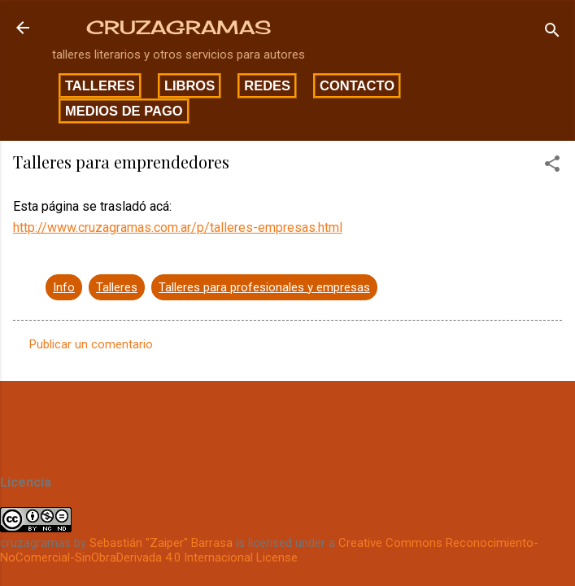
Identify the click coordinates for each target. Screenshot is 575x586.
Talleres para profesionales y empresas (264, 287)
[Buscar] (552, 33)
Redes (267, 85)
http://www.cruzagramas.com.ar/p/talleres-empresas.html (177, 227)
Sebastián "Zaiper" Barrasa (161, 543)
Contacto (357, 85)
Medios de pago (124, 110)
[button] (552, 166)
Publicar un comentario (91, 344)
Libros (189, 85)
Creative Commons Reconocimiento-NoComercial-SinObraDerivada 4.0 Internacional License (269, 550)
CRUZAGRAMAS (178, 27)
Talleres (100, 85)
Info (64, 287)
